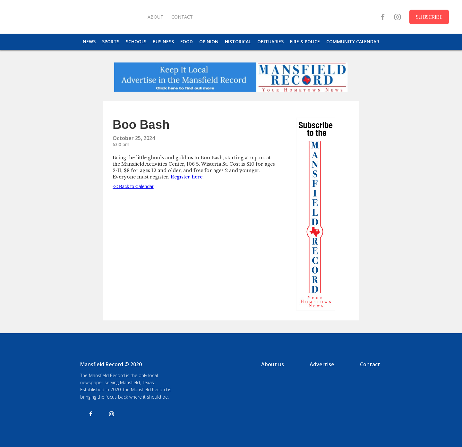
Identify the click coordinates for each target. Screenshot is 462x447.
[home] (77, 16)
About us (272, 364)
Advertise (322, 364)
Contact (370, 364)
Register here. (187, 177)
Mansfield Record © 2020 (111, 364)
